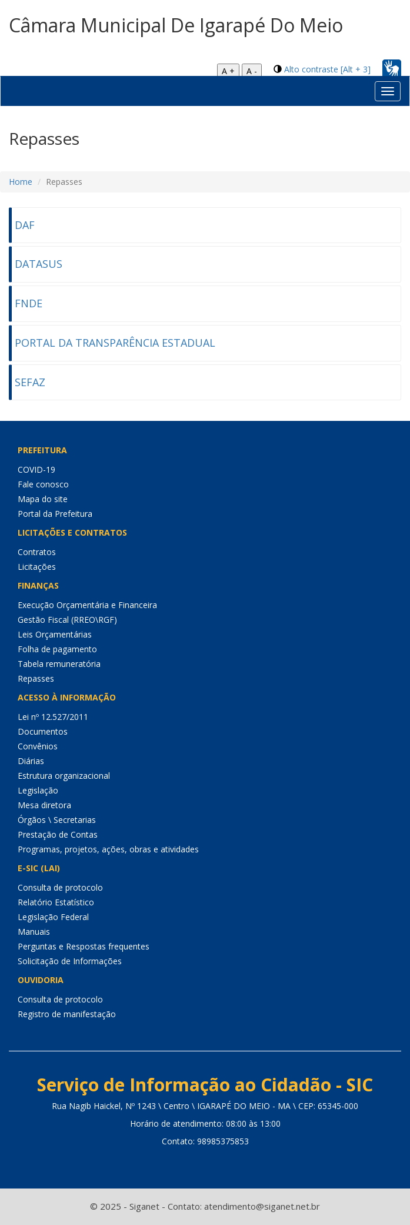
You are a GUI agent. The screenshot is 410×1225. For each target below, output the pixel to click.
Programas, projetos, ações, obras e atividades (108, 849)
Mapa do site (43, 498)
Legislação (38, 790)
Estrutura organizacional (64, 775)
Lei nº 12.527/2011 (53, 716)
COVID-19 (36, 469)
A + (228, 71)
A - (251, 71)
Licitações (37, 566)
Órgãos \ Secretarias (57, 819)
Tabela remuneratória (59, 663)
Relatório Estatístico (56, 902)
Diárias (31, 760)
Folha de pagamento (57, 649)
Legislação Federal (53, 916)
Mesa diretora (44, 805)
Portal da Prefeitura (55, 513)
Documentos (43, 731)
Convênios (38, 746)
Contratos (37, 551)
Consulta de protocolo (60, 887)
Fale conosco (43, 484)
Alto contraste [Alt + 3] (327, 69)
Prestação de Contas (58, 834)
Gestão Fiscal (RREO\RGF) (67, 619)
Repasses (36, 678)
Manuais (34, 931)
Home (20, 181)
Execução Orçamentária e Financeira (87, 604)
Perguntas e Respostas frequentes (83, 946)
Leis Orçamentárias (55, 634)
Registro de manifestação (67, 1014)
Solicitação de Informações (70, 961)
